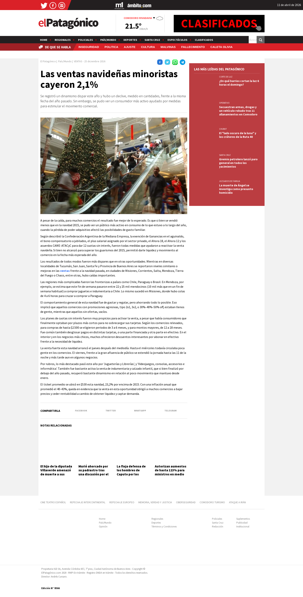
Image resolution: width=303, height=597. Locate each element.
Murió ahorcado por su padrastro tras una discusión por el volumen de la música (93, 474)
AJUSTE (129, 47)
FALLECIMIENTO (193, 47)
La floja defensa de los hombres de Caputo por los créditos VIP (131, 472)
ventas (65, 271)
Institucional (242, 526)
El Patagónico (48, 61)
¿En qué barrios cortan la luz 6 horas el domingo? (239, 82)
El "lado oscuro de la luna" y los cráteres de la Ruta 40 (237, 135)
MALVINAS (168, 47)
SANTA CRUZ (225, 155)
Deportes (130, 40)
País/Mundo (108, 40)
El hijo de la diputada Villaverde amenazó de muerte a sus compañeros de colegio (56, 474)
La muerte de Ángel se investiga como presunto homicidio (236, 188)
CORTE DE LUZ (225, 76)
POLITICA (111, 47)
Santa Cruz (152, 40)
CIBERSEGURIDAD (186, 502)
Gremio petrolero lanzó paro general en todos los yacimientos (238, 162)
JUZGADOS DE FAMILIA (229, 181)
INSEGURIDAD (88, 47)
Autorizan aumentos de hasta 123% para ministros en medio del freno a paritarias (170, 474)
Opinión (103, 526)
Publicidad (242, 522)
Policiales (85, 40)
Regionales (63, 40)
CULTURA (148, 47)
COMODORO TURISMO (212, 502)
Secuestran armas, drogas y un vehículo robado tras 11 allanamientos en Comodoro (238, 110)
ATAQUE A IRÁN (237, 502)
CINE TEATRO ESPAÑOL (53, 502)
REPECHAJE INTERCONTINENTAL (87, 502)
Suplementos (243, 518)
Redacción (217, 526)
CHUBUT (223, 129)
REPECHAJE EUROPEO (121, 502)
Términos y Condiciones (164, 526)
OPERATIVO (224, 102)
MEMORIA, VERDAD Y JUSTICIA (155, 502)
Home (43, 40)
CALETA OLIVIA (221, 47)
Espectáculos (177, 40)
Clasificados (204, 40)
